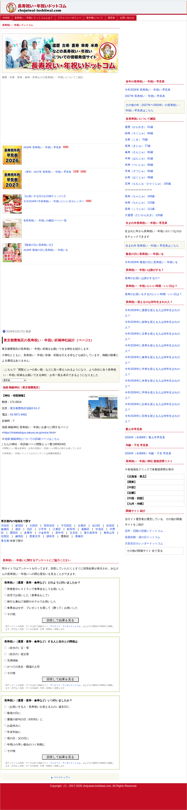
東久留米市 (91, 532)
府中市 (59, 532)
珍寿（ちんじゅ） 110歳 (140, 202)
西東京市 (35, 536)
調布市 (50, 536)
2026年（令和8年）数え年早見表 (145, 437)
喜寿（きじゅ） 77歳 (137, 145)
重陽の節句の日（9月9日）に (25, 719)
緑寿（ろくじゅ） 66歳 (139, 133)
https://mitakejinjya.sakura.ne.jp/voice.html (28, 432)
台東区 (82, 525)
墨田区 (14, 532)
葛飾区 (85, 529)
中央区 (100, 529)
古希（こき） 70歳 (136, 139)
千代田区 (66, 525)
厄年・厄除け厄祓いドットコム (144, 530)
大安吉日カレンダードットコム (144, 543)
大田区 (34, 525)
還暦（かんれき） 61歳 (139, 126)
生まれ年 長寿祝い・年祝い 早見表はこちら (152, 245)
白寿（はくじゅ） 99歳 (139, 177)
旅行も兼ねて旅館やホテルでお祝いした (31, 601)
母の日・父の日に (18, 738)
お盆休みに (14, 725)
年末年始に (14, 731)
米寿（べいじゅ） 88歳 (139, 164)
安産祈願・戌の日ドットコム (142, 537)
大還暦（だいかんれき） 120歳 (144, 215)
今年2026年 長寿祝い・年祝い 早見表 (147, 89)
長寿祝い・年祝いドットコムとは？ (34, 17)
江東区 (57, 529)
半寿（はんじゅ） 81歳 (139, 158)
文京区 (74, 532)
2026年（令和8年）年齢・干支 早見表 (148, 453)
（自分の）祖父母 (18, 654)
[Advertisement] (60, 111)
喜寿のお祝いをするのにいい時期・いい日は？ (153, 294)
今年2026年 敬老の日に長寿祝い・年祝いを (151, 262)
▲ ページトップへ (60, 777)
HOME (6, 17)
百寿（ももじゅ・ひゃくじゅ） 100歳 (148, 183)
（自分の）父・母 (18, 647)
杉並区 (110, 525)
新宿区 (19, 525)
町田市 (71, 529)
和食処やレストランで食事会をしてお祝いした (35, 588)
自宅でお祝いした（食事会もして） (29, 595)
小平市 (42, 529)
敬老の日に (14, 713)
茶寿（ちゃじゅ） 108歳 (140, 196)
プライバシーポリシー (69, 17)
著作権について (94, 17)
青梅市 (79, 536)
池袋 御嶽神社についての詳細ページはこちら (32, 438)
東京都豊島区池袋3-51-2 (25, 408)
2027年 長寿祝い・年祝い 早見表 (145, 96)
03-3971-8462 (18, 414)
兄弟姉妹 (12, 660)
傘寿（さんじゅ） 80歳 (139, 152)
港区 (18, 529)
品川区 (96, 525)
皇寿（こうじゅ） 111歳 (140, 208)
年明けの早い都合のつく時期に (26, 744)
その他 (11, 614)
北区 (29, 529)
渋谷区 (5, 525)
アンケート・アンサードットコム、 (66, 626)
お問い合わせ (127, 17)
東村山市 (109, 532)
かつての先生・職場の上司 (23, 666)
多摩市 (28, 532)
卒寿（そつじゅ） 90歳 (139, 171)
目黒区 (5, 536)
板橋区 (5, 529)
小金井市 (43, 532)
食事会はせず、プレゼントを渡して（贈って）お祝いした (42, 607)
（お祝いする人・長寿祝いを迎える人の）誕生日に (38, 706)
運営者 (111, 17)
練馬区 (19, 536)
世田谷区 (49, 525)
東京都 (5, 540)
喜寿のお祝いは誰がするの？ (142, 278)
